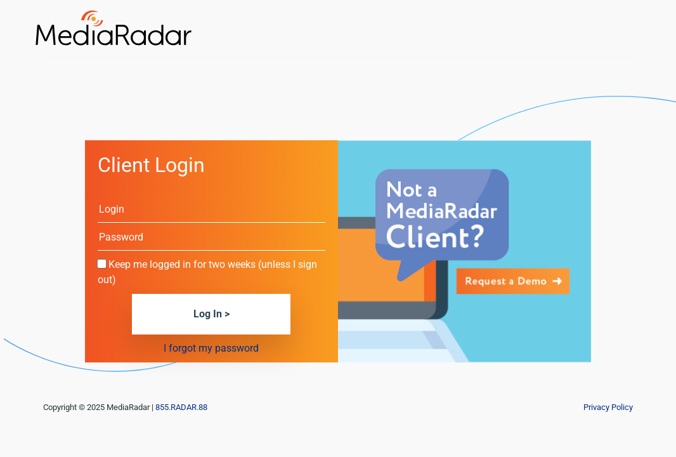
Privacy (608, 407)
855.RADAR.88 (181, 407)
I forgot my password (211, 348)
